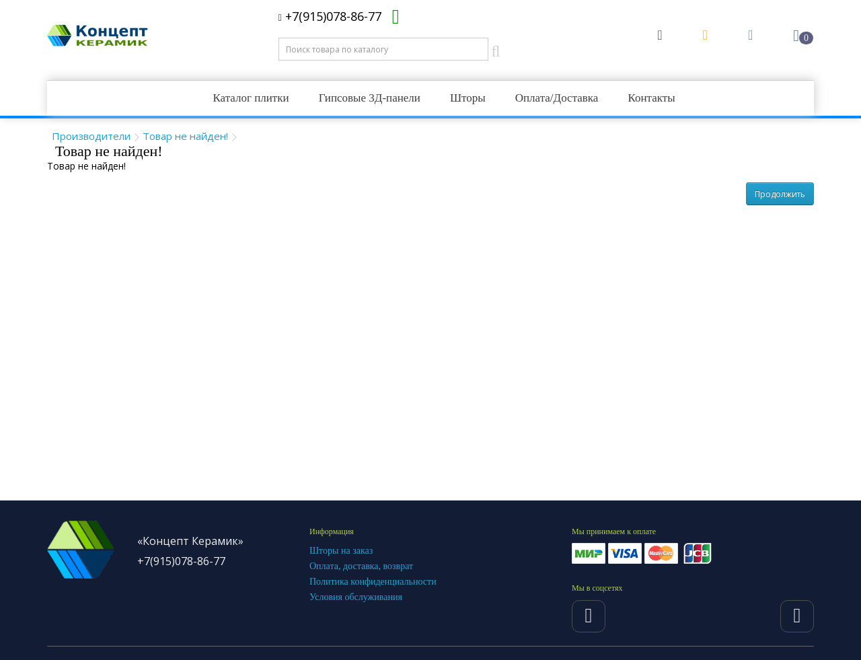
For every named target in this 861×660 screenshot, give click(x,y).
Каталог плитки (251, 97)
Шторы (468, 97)
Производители (91, 136)
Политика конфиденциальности (373, 582)
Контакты (651, 97)
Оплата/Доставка (557, 97)
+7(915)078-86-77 (329, 16)
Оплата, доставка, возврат (361, 566)
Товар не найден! (185, 136)
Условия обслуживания (355, 597)
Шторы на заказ (341, 551)
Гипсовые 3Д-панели (369, 97)
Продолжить (780, 194)
